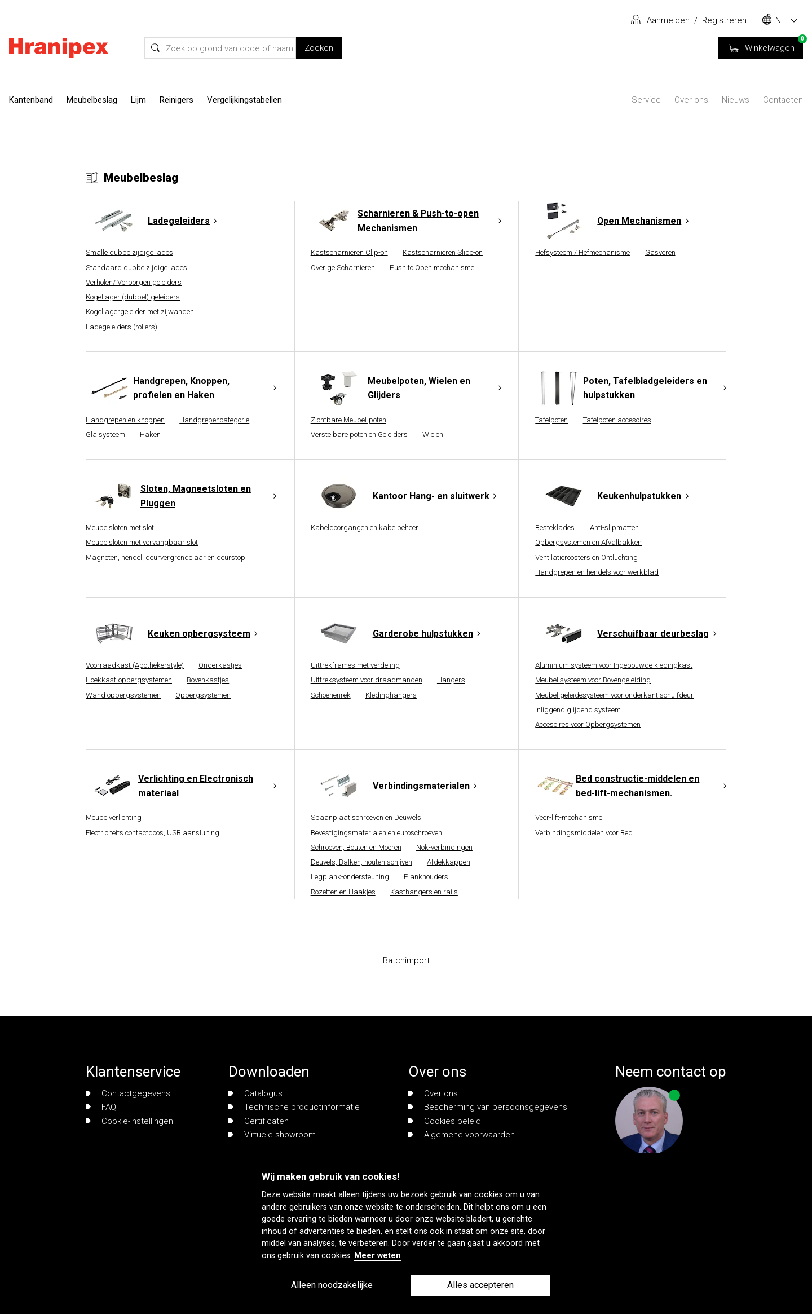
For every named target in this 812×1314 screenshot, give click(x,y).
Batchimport (406, 960)
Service (646, 100)
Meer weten (377, 1255)
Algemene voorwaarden (461, 1135)
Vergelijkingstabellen (244, 100)
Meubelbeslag (92, 100)
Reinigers (176, 100)
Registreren (724, 20)
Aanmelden (668, 20)
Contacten (783, 100)
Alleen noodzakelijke (332, 1285)
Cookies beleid (444, 1121)
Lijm (138, 100)
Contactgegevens (128, 1093)
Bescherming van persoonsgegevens (487, 1107)
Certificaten (258, 1121)
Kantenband (31, 100)
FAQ (101, 1107)
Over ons (691, 100)
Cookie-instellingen (129, 1121)
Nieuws (735, 100)
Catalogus (255, 1093)
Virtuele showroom (272, 1135)
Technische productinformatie (294, 1107)
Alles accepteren (480, 1285)
